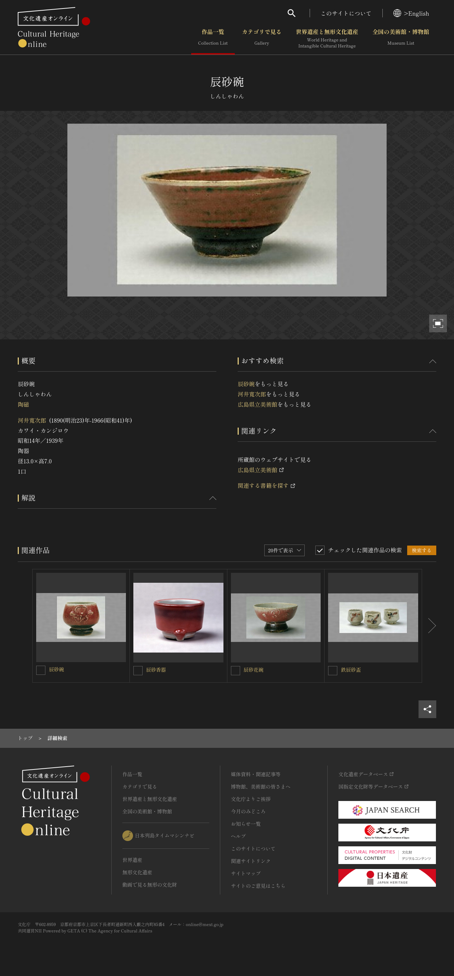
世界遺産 (132, 859)
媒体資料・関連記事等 (256, 774)
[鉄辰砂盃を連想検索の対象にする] (332, 670)
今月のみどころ (248, 811)
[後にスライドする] (429, 626)
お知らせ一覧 (246, 823)
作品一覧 (213, 38)
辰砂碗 (246, 383)
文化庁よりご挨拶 (251, 798)
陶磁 (23, 404)
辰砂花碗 (254, 669)
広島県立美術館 (257, 404)
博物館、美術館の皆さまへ (260, 786)
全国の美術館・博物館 (400, 38)
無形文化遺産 (137, 872)
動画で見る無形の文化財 (149, 884)
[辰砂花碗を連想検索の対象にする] (235, 670)
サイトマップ (246, 873)
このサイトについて (346, 13)
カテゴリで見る (262, 38)
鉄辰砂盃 (351, 669)
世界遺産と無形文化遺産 (327, 38)
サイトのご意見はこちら (258, 885)
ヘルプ (238, 836)
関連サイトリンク (251, 860)
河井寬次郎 (32, 420)
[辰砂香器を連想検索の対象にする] (138, 670)
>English (411, 13)
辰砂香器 (156, 669)
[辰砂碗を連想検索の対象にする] (40, 670)
